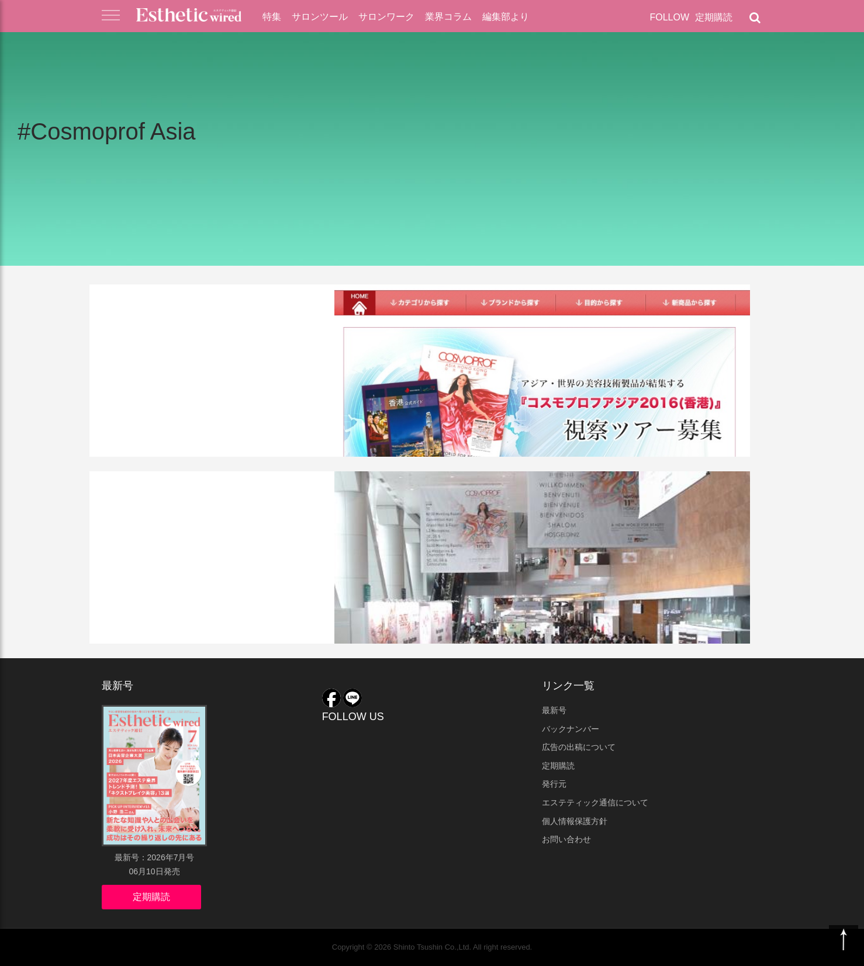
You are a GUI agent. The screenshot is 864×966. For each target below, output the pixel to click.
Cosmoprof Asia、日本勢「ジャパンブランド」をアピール (239, 524)
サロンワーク (386, 17)
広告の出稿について (579, 747)
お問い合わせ (566, 839)
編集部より (505, 17)
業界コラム (448, 17)
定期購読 (713, 17)
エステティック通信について (595, 802)
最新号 (554, 710)
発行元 (554, 783)
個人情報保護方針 (574, 821)
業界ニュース (135, 302)
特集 (271, 17)
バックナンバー (570, 729)
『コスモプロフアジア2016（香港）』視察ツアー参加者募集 (241, 337)
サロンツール (320, 17)
